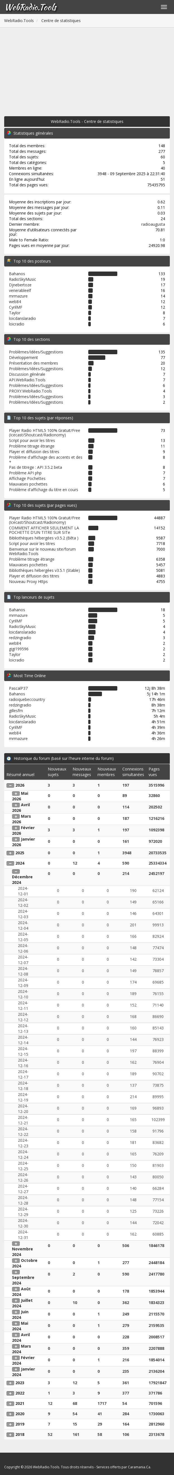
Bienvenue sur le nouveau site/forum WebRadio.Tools (42, 551)
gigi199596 (18, 648)
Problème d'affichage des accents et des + (45, 459)
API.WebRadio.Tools (27, 379)
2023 (19, 1382)
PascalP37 (18, 688)
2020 (19, 1413)
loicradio (16, 324)
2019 (19, 1424)
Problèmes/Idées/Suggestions (36, 352)
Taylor (14, 312)
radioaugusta (153, 224)
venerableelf (20, 290)
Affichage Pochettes (27, 478)
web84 (15, 301)
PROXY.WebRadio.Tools (30, 391)
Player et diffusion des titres (34, 451)
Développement (23, 357)
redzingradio (20, 637)
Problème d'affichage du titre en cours (43, 489)
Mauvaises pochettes (28, 484)
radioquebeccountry (27, 699)
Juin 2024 (20, 1314)
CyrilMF (15, 307)
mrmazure (18, 296)
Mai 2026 (20, 796)
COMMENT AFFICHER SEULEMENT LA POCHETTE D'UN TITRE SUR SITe (44, 530)
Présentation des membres (33, 363)
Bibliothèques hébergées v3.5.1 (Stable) (44, 570)
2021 (19, 1403)
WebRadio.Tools (30, 7)
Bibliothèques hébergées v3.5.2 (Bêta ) (43, 538)
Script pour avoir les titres (32, 440)
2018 (19, 1434)
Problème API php (25, 472)
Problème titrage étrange (31, 446)
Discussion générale (27, 374)
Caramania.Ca (139, 1467)
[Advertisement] (87, 69)
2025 (19, 852)
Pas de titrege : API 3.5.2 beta (35, 467)
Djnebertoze (20, 284)
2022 (19, 1393)
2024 (19, 863)
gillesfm (16, 710)
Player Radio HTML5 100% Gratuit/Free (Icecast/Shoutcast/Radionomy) (44, 432)
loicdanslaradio (22, 318)
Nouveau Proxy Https (28, 581)
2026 (19, 785)
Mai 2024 (20, 1326)
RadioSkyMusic (22, 279)
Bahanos (17, 273)
